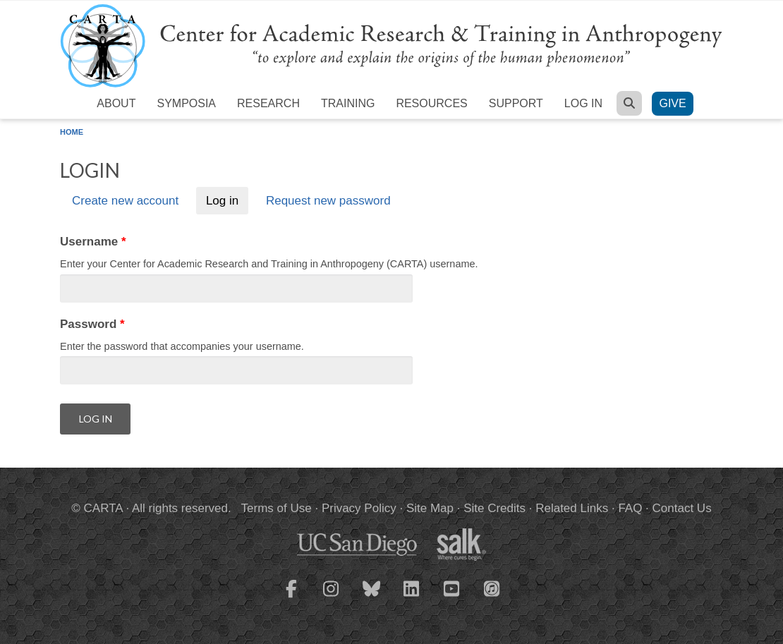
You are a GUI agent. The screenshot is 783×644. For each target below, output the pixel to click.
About (116, 103)
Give (672, 103)
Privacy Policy (359, 508)
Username (93, 241)
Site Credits (494, 508)
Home (71, 132)
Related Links (571, 508)
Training (348, 103)
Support (516, 103)
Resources (431, 103)
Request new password (328, 200)
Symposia (186, 103)
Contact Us (682, 508)
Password (92, 324)
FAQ (630, 508)
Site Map (430, 508)
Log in (583, 103)
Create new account (125, 200)
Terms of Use (276, 508)
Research (268, 103)
